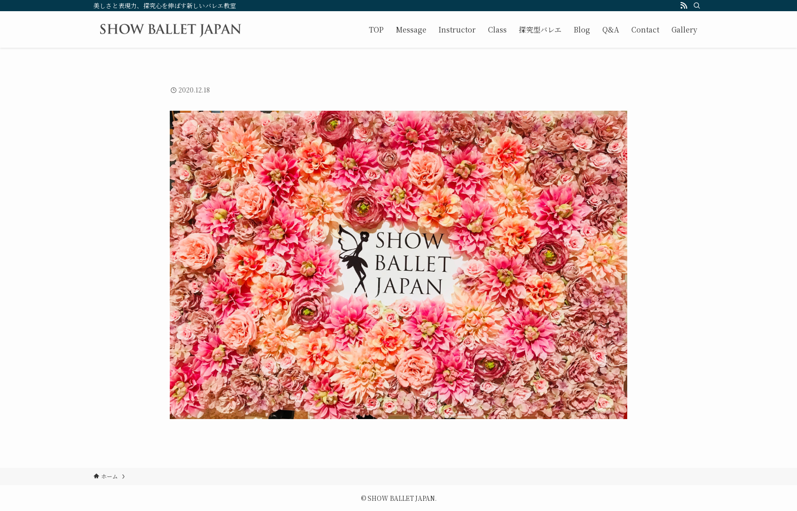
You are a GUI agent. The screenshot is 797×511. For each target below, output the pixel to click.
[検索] (696, 5)
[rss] (683, 5)
